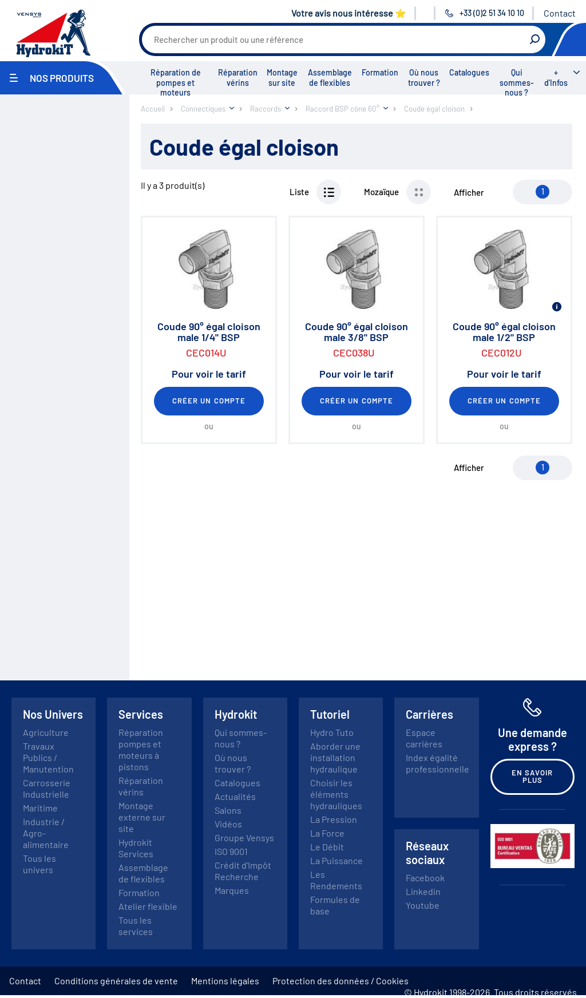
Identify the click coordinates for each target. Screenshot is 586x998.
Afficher (469, 192)
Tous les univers (39, 864)
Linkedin (423, 891)
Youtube (423, 905)
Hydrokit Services (135, 848)
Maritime (40, 807)
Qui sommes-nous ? (517, 82)
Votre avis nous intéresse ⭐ (348, 12)
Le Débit (327, 846)
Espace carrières (424, 738)
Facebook (425, 877)
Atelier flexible (147, 906)
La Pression (333, 819)
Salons (228, 810)
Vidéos (228, 823)
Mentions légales (225, 980)
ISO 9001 (231, 851)
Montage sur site (282, 78)
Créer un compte (209, 400)
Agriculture (46, 732)
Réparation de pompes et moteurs (176, 82)
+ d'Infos (556, 78)
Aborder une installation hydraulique (335, 757)
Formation (380, 72)
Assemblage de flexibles (330, 78)
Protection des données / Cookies (340, 980)
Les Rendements (336, 880)
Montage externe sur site (141, 817)
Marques (232, 890)
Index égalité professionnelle (437, 763)
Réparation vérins (238, 78)
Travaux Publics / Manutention (48, 757)
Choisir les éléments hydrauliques (336, 794)
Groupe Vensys (244, 837)
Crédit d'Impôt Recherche (243, 871)
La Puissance (336, 860)
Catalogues (469, 72)
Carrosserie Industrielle (46, 788)
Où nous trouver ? (424, 78)
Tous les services (135, 925)
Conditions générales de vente (116, 980)
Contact (560, 12)
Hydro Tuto (332, 732)
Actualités (235, 796)
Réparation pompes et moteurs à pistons (140, 749)
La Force (327, 832)
